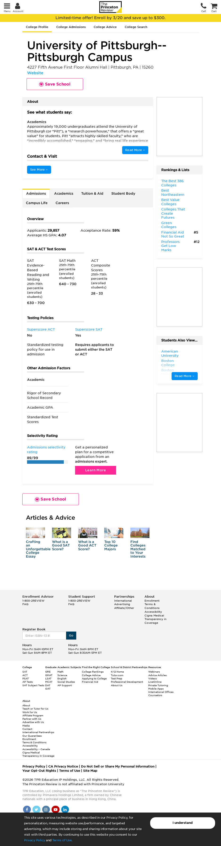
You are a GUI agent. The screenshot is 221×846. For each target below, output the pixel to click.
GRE (48, 671)
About (26, 705)
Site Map (90, 770)
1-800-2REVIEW (33, 600)
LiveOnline (154, 681)
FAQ (25, 604)
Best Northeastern (172, 193)
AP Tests (27, 681)
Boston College (168, 363)
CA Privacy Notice (63, 766)
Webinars (154, 671)
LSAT (48, 678)
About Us (116, 685)
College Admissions (71, 27)
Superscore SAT (88, 329)
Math (60, 671)
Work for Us (29, 712)
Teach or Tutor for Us (35, 708)
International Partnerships (38, 732)
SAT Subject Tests (33, 685)
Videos (152, 678)
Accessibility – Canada (36, 749)
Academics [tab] (63, 193)
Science (62, 675)
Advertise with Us (33, 722)
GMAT (48, 675)
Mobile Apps (156, 688)
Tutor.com (117, 675)
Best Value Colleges (170, 202)
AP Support (64, 685)
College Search (136, 27)
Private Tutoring (158, 685)
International (123, 600)
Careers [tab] (62, 203)
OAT (48, 688)
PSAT (25, 678)
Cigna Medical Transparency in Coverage (155, 619)
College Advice (105, 27)
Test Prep (116, 678)
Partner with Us (31, 718)
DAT (47, 685)
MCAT (48, 681)
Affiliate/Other (124, 608)
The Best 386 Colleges (172, 183)
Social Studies (66, 681)
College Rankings (93, 671)
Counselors (155, 695)
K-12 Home (117, 671)
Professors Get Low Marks (170, 246)
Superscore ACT (41, 329)
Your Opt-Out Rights (39, 770)
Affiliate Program (32, 715)
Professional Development (127, 681)
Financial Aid (90, 681)
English (62, 678)
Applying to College (94, 678)
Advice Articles (157, 675)
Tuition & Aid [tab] (92, 193)
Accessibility (153, 611)
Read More (135, 150)
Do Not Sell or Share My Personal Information (117, 766)
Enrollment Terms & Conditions (152, 604)
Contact (27, 728)
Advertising (122, 604)
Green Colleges (168, 225)
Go (71, 635)
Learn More (95, 470)
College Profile (37, 27)
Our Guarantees (32, 735)
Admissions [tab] (36, 193)
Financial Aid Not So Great (172, 234)
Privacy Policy (34, 840)
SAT (24, 671)
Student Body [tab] (123, 193)
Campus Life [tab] (37, 203)
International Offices (160, 691)
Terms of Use (62, 840)
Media (26, 725)
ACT (25, 675)
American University (170, 353)
